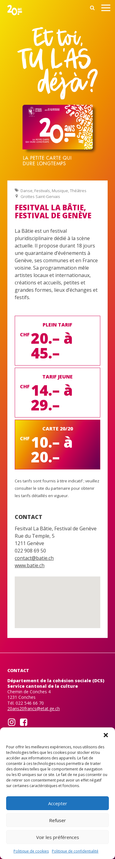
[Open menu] (106, 9)
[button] (106, 735)
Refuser (57, 820)
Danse (27, 190)
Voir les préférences (57, 837)
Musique (60, 190)
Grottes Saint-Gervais (40, 196)
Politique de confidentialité (75, 851)
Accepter (57, 803)
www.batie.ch (29, 565)
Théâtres (78, 190)
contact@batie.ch (34, 558)
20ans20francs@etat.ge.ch (33, 708)
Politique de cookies (31, 851)
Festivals (42, 190)
